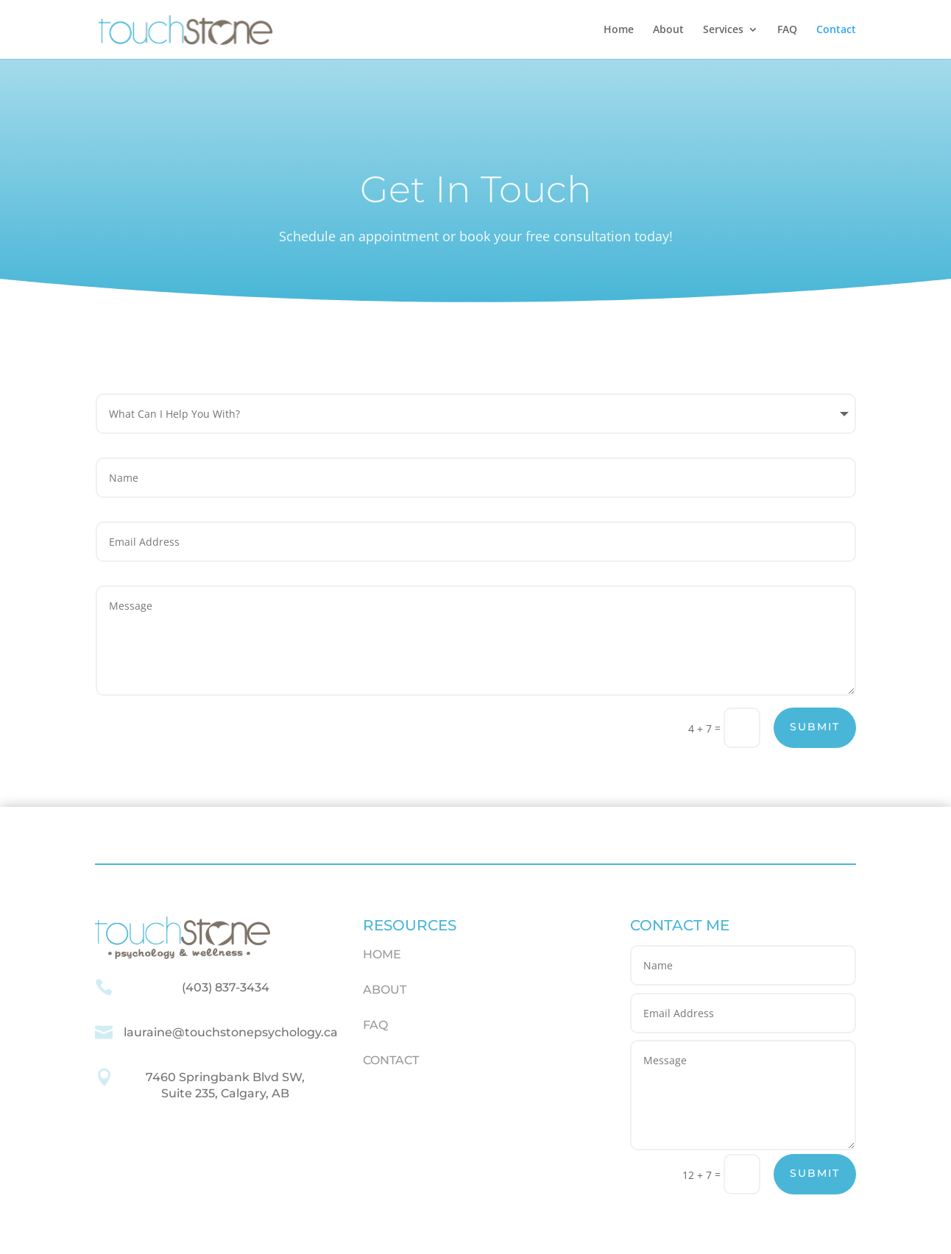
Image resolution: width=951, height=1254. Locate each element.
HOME (382, 954)
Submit (815, 726)
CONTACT (391, 1060)
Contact (836, 30)
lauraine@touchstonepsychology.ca (231, 1032)
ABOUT (384, 990)
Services (723, 30)
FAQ (787, 30)
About (668, 30)
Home (619, 30)
